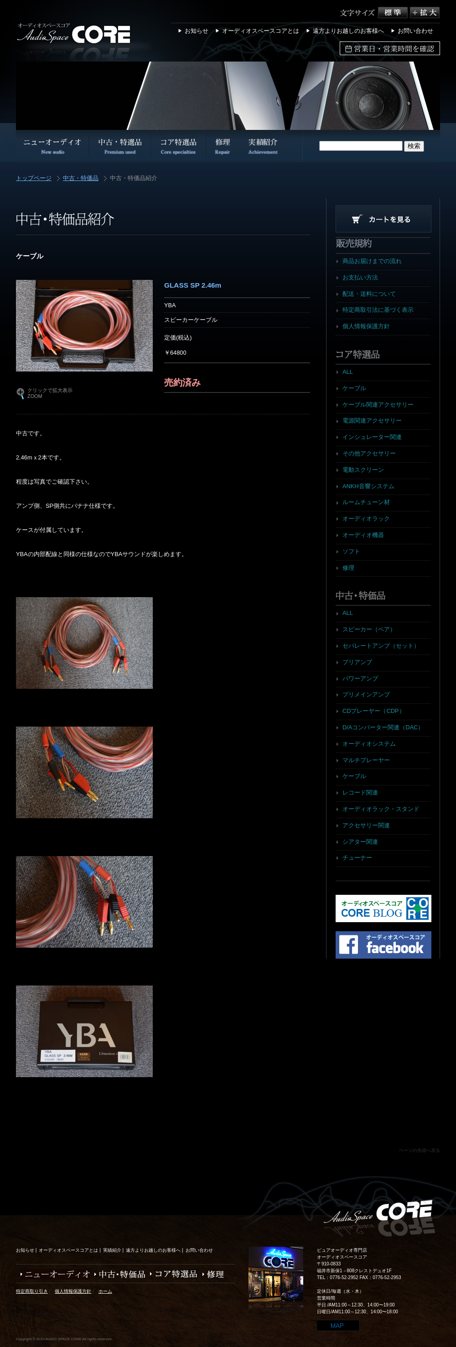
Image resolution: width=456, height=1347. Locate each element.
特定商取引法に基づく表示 (378, 309)
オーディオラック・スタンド (381, 808)
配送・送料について (369, 293)
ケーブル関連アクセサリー (378, 404)
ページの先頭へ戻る (419, 1150)
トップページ (34, 178)
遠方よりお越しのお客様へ (348, 30)
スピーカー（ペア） (369, 629)
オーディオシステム (369, 743)
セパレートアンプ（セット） (381, 645)
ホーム (105, 1291)
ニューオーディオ (53, 1274)
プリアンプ (357, 662)
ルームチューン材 (366, 502)
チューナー (357, 857)
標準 (394, 12)
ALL (347, 371)
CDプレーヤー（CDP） (373, 710)
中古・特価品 (80, 178)
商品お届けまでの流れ (372, 261)
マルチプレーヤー (366, 760)
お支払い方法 (360, 277)
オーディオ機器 (363, 535)
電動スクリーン (363, 469)
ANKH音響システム (368, 486)
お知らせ (196, 30)
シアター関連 (360, 841)
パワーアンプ (360, 678)
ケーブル (354, 388)
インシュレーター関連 (372, 437)
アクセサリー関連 (366, 825)
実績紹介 (112, 1250)
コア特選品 (171, 1274)
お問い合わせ (415, 30)
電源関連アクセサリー (372, 420)
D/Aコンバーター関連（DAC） (383, 727)
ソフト (351, 551)
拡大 (425, 12)
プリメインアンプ (366, 694)
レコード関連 (360, 792)
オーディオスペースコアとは (260, 30)
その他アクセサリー (369, 453)
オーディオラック (366, 518)
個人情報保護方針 (366, 326)
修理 (348, 567)
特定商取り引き (32, 1291)
